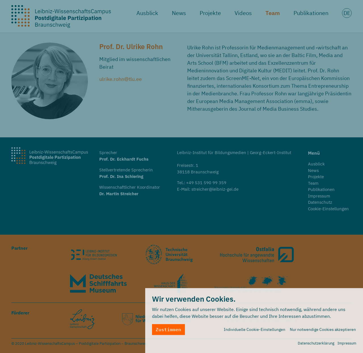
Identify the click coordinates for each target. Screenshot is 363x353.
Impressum (346, 345)
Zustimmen (168, 332)
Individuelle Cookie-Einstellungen (254, 331)
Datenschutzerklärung (316, 345)
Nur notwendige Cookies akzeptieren (323, 331)
